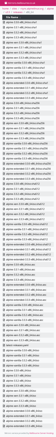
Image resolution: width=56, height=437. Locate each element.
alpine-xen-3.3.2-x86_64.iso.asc (23, 335)
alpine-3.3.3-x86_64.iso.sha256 (23, 118)
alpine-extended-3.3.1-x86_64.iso (24, 416)
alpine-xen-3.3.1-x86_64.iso (21, 395)
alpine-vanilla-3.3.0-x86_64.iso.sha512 (27, 224)
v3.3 (8, 12)
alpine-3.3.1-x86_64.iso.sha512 (23, 188)
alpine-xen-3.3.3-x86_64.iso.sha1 (24, 57)
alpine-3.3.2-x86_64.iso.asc (20, 274)
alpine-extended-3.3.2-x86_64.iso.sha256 (28, 173)
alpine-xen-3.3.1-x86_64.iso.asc (23, 330)
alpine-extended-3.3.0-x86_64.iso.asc (26, 284)
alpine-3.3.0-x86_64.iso (18, 370)
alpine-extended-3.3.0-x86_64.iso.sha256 (28, 163)
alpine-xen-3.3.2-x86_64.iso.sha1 (24, 52)
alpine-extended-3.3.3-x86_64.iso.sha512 (28, 259)
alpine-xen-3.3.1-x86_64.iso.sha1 (24, 47)
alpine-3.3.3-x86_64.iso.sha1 (21, 37)
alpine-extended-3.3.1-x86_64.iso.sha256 (28, 168)
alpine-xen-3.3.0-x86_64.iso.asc (23, 325)
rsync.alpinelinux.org (32, 8)
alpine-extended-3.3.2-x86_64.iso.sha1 (27, 93)
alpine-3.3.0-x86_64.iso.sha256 (23, 103)
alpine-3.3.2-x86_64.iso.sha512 (23, 194)
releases (18, 12)
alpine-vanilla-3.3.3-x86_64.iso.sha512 (27, 239)
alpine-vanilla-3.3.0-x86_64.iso (22, 350)
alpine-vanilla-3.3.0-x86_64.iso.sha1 (25, 62)
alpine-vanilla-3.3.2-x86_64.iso (22, 360)
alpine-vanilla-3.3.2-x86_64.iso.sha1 (25, 72)
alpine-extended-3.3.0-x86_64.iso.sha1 (27, 83)
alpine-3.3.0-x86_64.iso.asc (20, 264)
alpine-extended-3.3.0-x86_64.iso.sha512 (28, 244)
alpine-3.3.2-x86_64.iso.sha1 (21, 32)
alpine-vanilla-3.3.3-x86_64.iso (22, 365)
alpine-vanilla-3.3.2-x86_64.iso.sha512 (27, 234)
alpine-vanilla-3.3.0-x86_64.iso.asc (24, 305)
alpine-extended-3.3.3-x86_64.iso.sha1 (27, 98)
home (5, 8)
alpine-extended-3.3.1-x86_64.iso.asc (26, 289)
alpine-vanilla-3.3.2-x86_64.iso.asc (24, 315)
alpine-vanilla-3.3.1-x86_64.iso (22, 355)
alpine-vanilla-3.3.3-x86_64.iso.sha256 (27, 158)
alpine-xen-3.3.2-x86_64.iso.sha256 (25, 133)
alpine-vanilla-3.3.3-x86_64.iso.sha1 (25, 77)
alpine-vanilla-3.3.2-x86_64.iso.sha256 (27, 153)
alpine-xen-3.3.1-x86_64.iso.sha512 (25, 209)
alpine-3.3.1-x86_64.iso (18, 375)
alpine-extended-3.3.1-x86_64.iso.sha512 (28, 249)
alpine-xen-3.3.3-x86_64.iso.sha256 (25, 138)
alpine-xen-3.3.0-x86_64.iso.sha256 (25, 123)
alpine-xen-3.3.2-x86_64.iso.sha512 (25, 214)
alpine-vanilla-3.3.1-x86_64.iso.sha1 (25, 67)
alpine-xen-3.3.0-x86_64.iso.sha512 (25, 204)
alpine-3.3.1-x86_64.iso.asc (20, 269)
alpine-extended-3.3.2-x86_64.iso (24, 421)
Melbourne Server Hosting (41, 433)
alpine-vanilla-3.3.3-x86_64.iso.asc (24, 320)
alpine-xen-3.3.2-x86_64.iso (21, 400)
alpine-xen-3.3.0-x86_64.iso (21, 390)
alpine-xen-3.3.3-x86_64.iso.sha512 (25, 219)
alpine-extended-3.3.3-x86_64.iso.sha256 (28, 178)
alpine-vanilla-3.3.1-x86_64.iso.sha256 (27, 148)
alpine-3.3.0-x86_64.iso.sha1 (21, 22)
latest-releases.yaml (17, 345)
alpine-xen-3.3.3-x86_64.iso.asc (23, 340)
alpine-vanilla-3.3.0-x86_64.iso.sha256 (27, 143)
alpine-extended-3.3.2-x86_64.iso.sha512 (28, 254)
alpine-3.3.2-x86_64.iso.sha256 (23, 113)
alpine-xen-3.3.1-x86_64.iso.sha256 (25, 128)
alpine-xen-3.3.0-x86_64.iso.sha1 (24, 42)
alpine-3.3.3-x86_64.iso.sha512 (23, 199)
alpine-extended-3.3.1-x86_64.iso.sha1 (27, 88)
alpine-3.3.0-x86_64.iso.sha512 (23, 183)
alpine (50, 8)
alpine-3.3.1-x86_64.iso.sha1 (21, 27)
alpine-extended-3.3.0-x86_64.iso (24, 411)
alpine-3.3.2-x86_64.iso (18, 380)
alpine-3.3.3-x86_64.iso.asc (20, 279)
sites (14, 8)
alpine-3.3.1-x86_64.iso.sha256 (23, 108)
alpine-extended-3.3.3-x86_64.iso (24, 426)
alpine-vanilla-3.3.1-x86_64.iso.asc (24, 310)
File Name (12, 17)
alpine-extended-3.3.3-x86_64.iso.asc (26, 299)
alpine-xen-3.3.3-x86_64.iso (21, 406)
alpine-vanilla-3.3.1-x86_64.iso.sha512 (27, 229)
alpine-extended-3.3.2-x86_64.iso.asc (26, 294)
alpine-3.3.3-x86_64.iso (18, 385)
